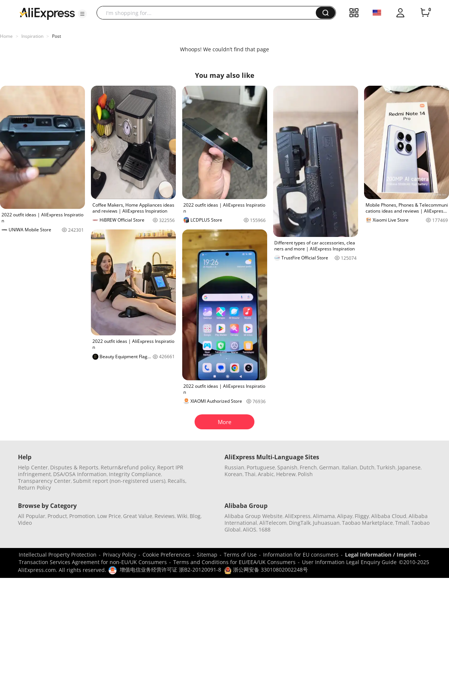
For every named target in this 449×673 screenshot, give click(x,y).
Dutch (367, 467)
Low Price (109, 516)
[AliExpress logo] (47, 13)
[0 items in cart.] (425, 13)
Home (6, 36)
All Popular (31, 516)
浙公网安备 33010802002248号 (266, 569)
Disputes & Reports (74, 467)
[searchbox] (209, 12)
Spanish (287, 467)
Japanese (409, 467)
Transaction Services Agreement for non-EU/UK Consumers (93, 562)
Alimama (324, 516)
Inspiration (32, 36)
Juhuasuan (326, 522)
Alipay (344, 516)
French (308, 467)
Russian (234, 467)
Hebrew (286, 474)
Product (57, 516)
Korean (233, 474)
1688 (265, 529)
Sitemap (207, 554)
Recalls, (177, 480)
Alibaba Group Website (253, 516)
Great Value (137, 516)
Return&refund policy (128, 467)
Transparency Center (44, 480)
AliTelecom (273, 522)
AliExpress (298, 516)
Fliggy (362, 516)
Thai (250, 474)
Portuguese (261, 467)
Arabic (266, 474)
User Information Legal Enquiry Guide (349, 562)
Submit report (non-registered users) (119, 480)
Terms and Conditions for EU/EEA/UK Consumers (234, 562)
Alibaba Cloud (388, 516)
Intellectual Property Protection (58, 554)
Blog (195, 516)
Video (25, 522)
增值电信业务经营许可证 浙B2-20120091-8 (170, 569)
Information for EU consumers (301, 554)
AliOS (249, 529)
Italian (349, 467)
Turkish (386, 467)
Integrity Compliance (135, 474)
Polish (305, 474)
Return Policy (34, 487)
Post (56, 36)
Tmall (402, 522)
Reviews (165, 516)
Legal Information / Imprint (380, 554)
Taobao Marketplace (367, 522)
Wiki (182, 516)
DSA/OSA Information (80, 474)
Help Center (33, 467)
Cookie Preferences (166, 554)
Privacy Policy (119, 554)
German (329, 467)
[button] (82, 13)
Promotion (82, 516)
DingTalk (300, 522)
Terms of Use (240, 554)
